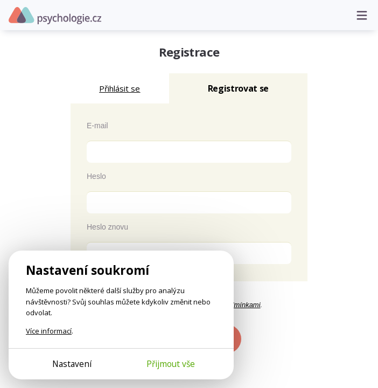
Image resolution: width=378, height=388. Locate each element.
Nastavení (72, 364)
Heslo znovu (107, 227)
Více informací (49, 331)
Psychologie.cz (55, 15)
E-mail (97, 125)
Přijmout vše (170, 364)
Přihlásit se (119, 88)
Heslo (96, 176)
